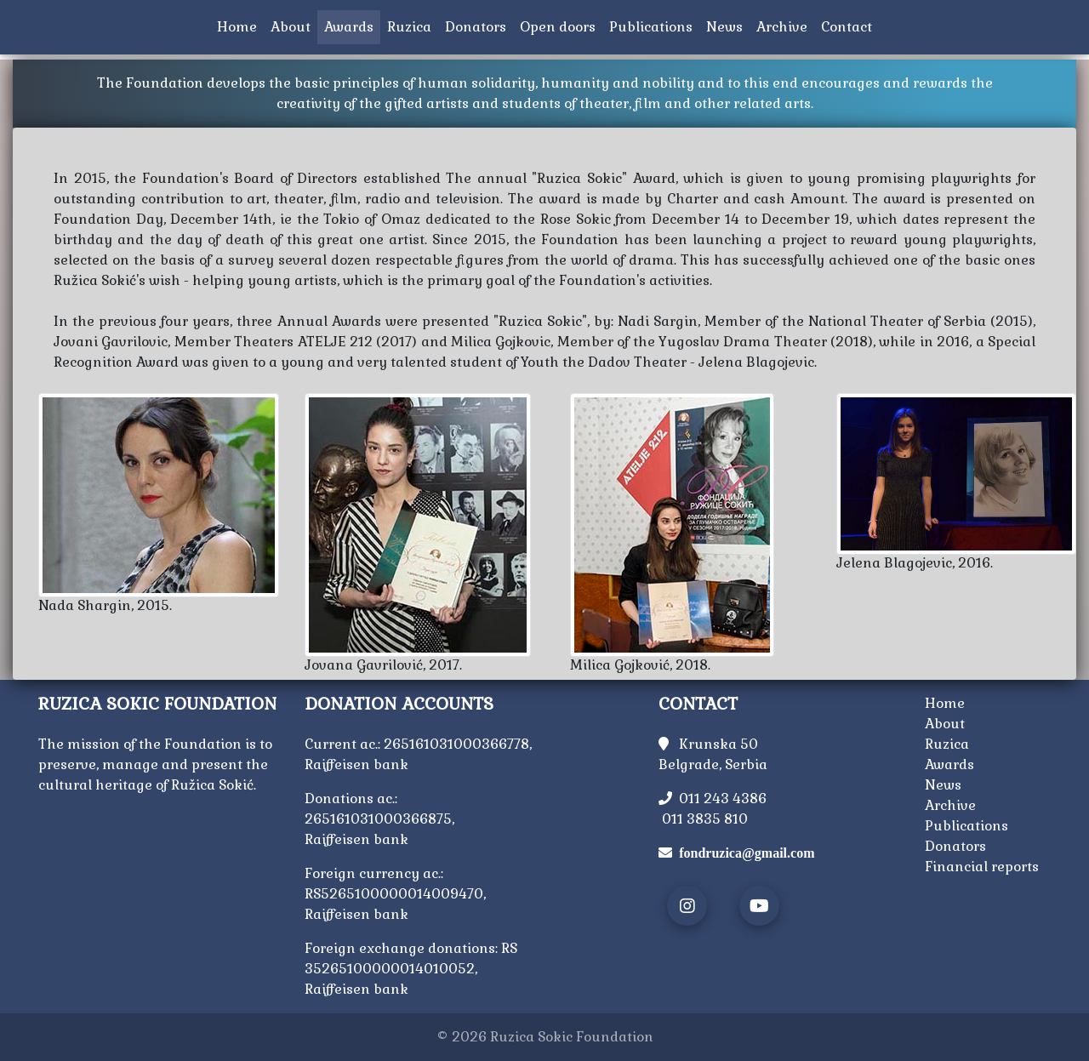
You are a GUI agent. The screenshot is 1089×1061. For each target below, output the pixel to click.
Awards (348, 27)
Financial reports (982, 867)
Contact (850, 26)
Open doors (561, 26)
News (728, 26)
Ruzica (412, 26)
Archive (785, 26)
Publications (654, 26)
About (291, 27)
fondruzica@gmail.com (746, 852)
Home (240, 26)
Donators (479, 26)
